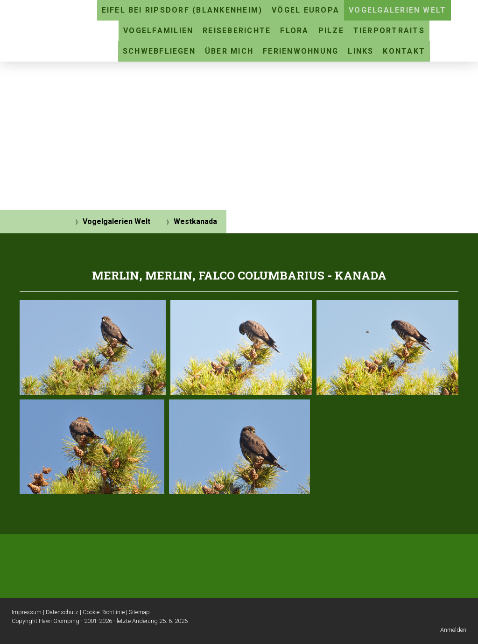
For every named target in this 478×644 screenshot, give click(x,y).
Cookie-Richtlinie (104, 612)
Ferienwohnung (300, 51)
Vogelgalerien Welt (397, 10)
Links (360, 51)
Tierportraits (389, 30)
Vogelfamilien (158, 30)
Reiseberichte (237, 30)
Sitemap (139, 612)
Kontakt (404, 51)
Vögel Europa (305, 10)
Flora (294, 30)
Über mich (229, 51)
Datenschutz (62, 612)
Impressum (27, 612)
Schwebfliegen (159, 51)
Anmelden (453, 629)
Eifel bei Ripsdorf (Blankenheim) (182, 10)
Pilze (331, 30)
